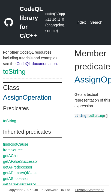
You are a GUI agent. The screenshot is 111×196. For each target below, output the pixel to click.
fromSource (13, 150)
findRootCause (15, 144)
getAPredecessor (17, 167)
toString (14, 71)
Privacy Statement (89, 190)
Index (81, 22)
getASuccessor (16, 178)
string (80, 115)
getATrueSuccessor (19, 184)
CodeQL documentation (37, 64)
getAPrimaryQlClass (20, 173)
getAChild (11, 156)
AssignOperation (27, 97)
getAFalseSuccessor (20, 161)
